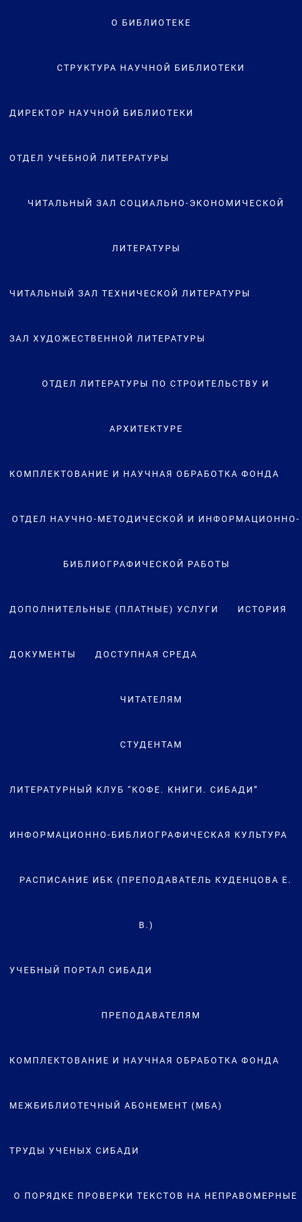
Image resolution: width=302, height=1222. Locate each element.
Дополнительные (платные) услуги (114, 609)
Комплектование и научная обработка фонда (144, 474)
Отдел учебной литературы (89, 158)
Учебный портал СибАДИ (81, 970)
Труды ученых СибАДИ (74, 1151)
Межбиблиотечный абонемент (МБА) (116, 1105)
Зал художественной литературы (107, 338)
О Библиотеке (151, 23)
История (262, 609)
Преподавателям (151, 1015)
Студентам (151, 744)
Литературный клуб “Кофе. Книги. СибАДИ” (133, 790)
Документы (42, 654)
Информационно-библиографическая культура (148, 835)
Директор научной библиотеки (101, 113)
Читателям (151, 699)
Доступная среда (146, 654)
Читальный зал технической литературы (130, 293)
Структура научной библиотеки (151, 68)
